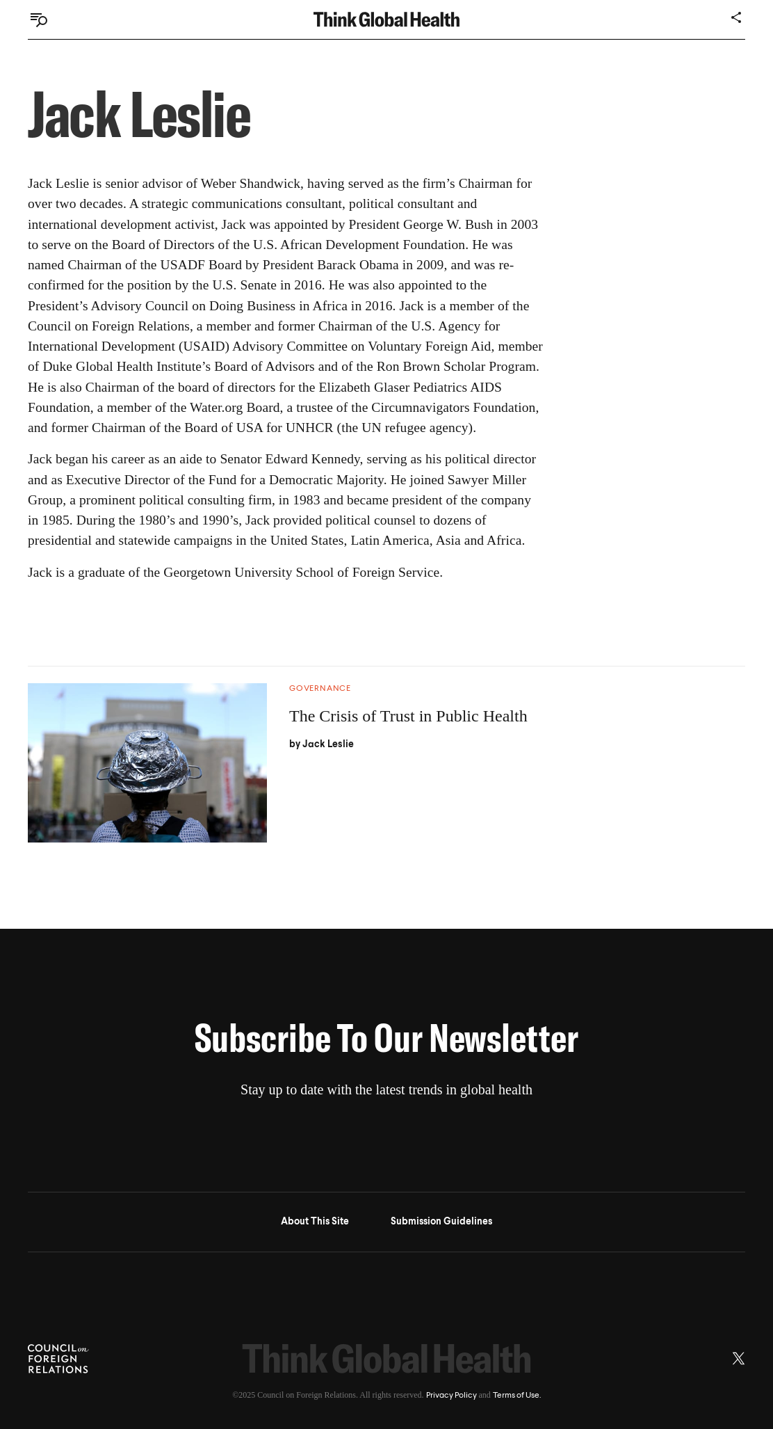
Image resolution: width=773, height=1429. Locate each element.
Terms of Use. (517, 1395)
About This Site (315, 1222)
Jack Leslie (328, 744)
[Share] (737, 17)
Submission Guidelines (441, 1222)
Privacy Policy (451, 1395)
